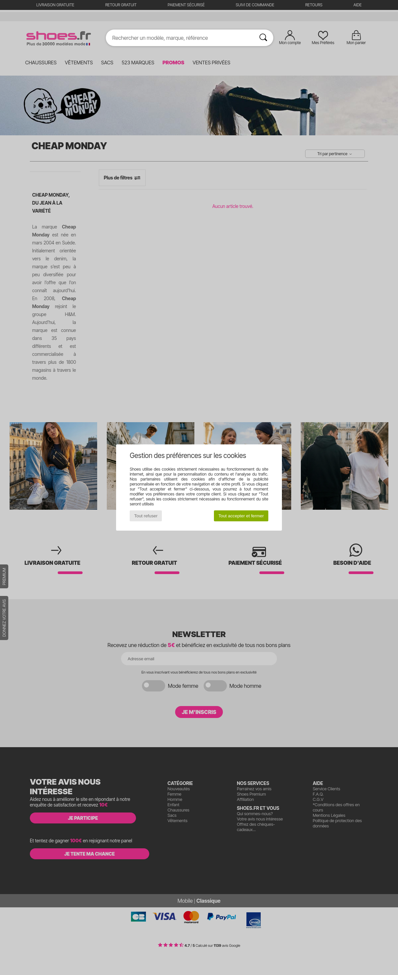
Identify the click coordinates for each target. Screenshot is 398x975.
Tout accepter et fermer (241, 515)
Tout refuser (146, 515)
